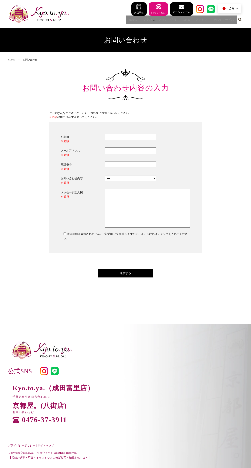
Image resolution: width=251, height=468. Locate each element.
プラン (141, 20)
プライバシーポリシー (21, 445)
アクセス (199, 20)
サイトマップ (45, 445)
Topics (182, 20)
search (240, 21)
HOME (125, 20)
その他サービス (223, 20)
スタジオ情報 (162, 20)
